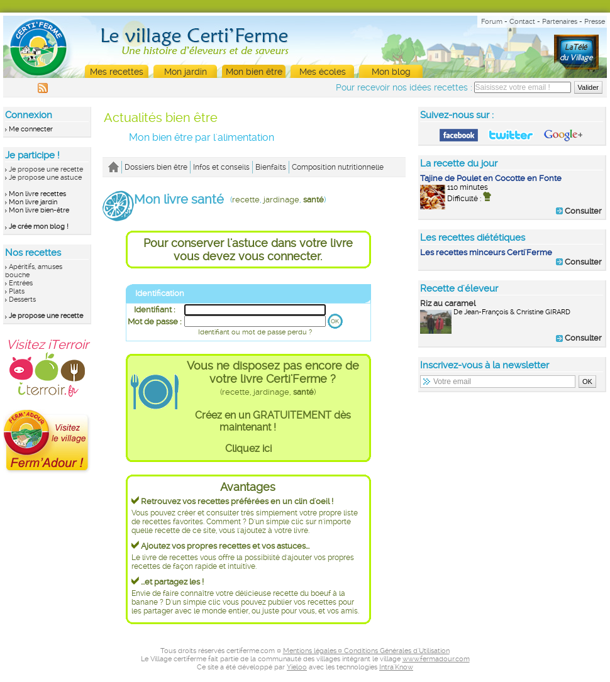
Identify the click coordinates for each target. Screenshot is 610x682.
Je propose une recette (46, 169)
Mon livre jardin (33, 202)
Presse (594, 22)
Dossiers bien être (156, 167)
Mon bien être (254, 72)
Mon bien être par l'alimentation (201, 137)
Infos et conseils (221, 167)
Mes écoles (322, 72)
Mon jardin (185, 72)
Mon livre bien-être (39, 210)
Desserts (22, 299)
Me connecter (31, 129)
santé (313, 199)
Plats (17, 291)
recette (246, 199)
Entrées (21, 283)
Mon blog (391, 72)
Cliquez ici (248, 448)
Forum (491, 22)
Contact (522, 22)
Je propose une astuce (45, 177)
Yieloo (297, 667)
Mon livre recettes (37, 194)
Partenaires (559, 22)
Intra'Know (396, 667)
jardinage (281, 199)
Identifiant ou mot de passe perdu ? (255, 332)
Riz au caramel (447, 303)
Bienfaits (270, 167)
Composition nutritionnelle (338, 167)
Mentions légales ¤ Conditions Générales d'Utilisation (366, 651)
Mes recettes (116, 72)
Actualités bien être (161, 117)
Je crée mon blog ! (39, 227)
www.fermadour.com (436, 659)
